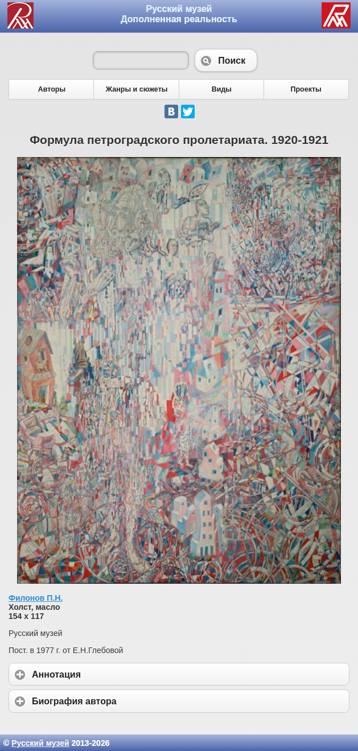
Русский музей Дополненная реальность (179, 14)
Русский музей (40, 743)
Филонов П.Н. (36, 598)
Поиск (226, 60)
